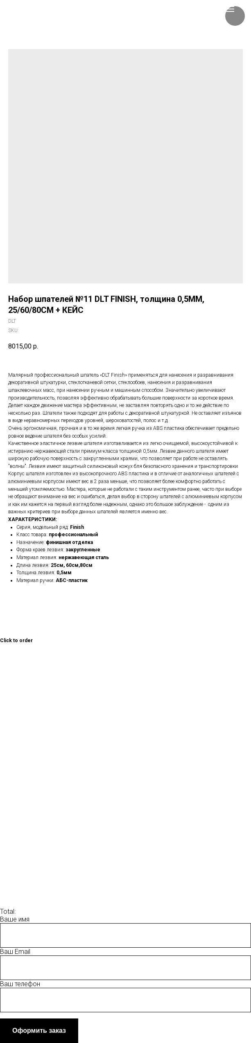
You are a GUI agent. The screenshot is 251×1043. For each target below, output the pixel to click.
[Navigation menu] (229, 9)
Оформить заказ (39, 1030)
